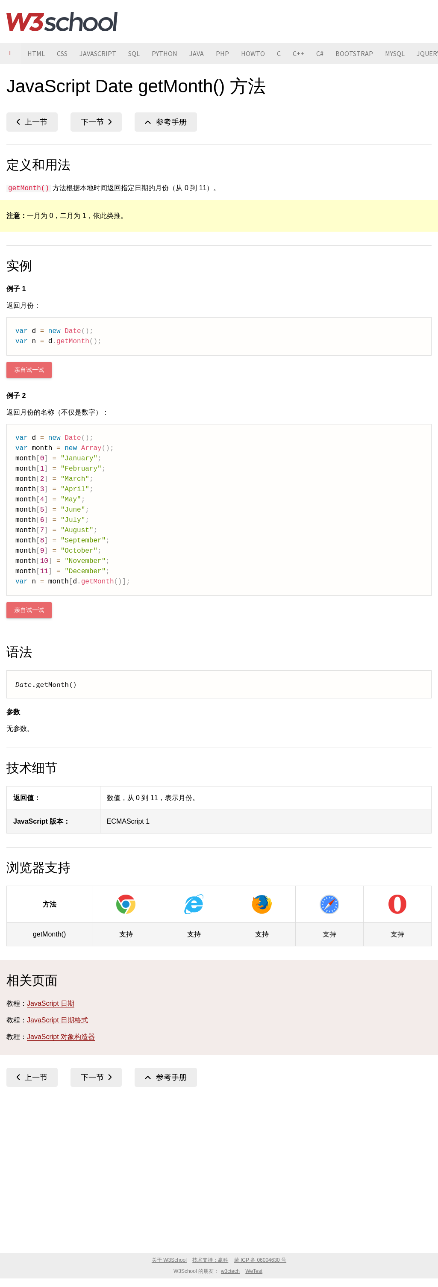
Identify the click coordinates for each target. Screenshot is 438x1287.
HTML (36, 53)
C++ (298, 53)
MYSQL (395, 53)
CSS (62, 53)
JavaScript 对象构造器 (61, 1036)
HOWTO (253, 53)
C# (319, 53)
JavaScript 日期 (50, 1003)
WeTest (253, 1271)
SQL (134, 53)
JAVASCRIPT (97, 53)
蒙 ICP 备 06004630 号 (260, 1260)
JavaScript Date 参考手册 (166, 122)
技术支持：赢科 (210, 1260)
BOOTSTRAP (354, 53)
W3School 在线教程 (62, 21)
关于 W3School (169, 1260)
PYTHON (164, 53)
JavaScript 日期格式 (57, 1020)
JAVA (196, 53)
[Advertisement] (218, 1170)
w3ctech (230, 1271)
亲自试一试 (29, 370)
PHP (222, 53)
